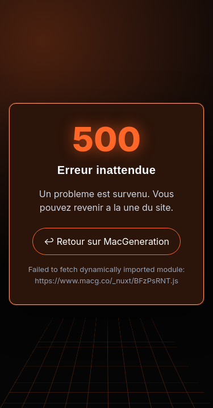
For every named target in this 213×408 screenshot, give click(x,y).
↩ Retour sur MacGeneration (106, 241)
